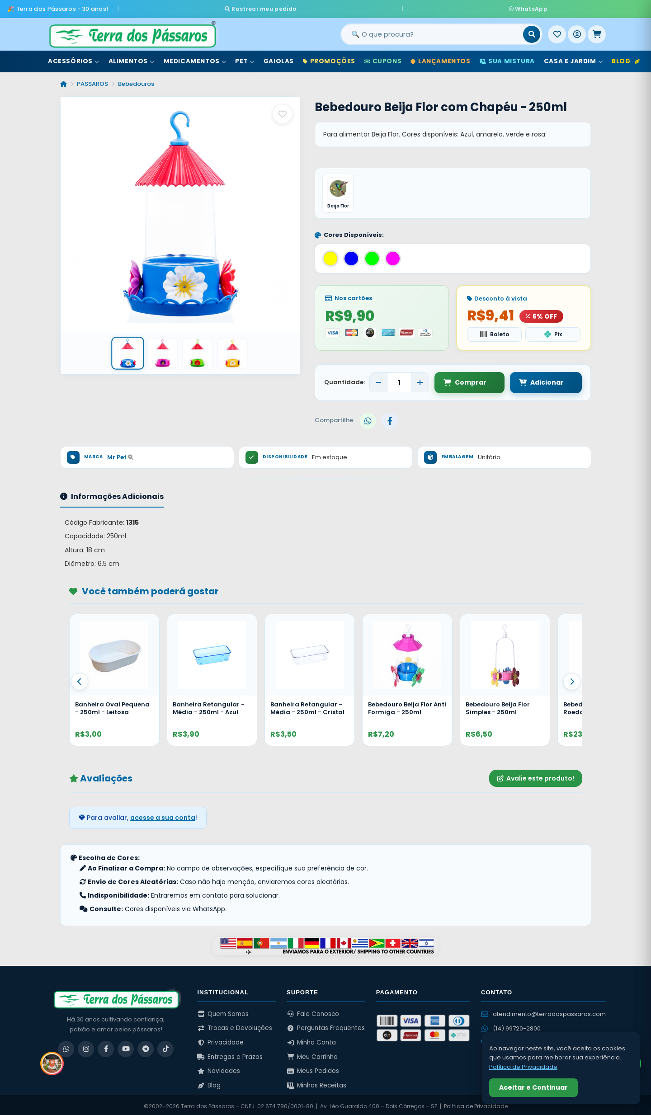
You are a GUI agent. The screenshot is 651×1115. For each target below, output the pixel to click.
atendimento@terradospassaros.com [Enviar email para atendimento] (543, 1011)
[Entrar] (577, 31)
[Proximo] (571, 679)
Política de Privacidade (476, 1103)
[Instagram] (86, 1046)
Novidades (218, 1068)
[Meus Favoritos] (557, 31)
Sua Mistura (507, 58)
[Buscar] (531, 31)
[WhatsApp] (66, 1046)
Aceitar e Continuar (533, 1087)
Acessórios (73, 58)
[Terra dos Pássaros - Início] (132, 31)
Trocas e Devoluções (234, 1025)
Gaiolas (279, 58)
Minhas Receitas (316, 1082)
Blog (626, 58)
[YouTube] (126, 1046)
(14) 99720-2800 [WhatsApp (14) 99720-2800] (511, 1025)
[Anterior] (79, 679)
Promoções (329, 58)
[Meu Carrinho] (597, 31)
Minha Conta (311, 1039)
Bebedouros (136, 80)
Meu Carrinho (312, 1054)
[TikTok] (165, 1046)
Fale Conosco (313, 1011)
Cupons (382, 58)
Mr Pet (120, 454)
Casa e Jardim (573, 58)
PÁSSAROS (92, 80)
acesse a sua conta (162, 815)
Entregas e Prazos (230, 1054)
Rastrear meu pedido (356, 7)
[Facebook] (106, 1046)
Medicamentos (195, 58)
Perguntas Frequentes (326, 1025)
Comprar (464, 379)
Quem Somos (223, 1011)
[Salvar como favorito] (282, 111)
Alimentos (131, 58)
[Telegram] (145, 1046)
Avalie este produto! (535, 775)
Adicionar (532, 379)
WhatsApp (432, 7)
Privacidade (220, 1039)
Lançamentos (440, 58)
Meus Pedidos (313, 1068)
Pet (244, 58)
